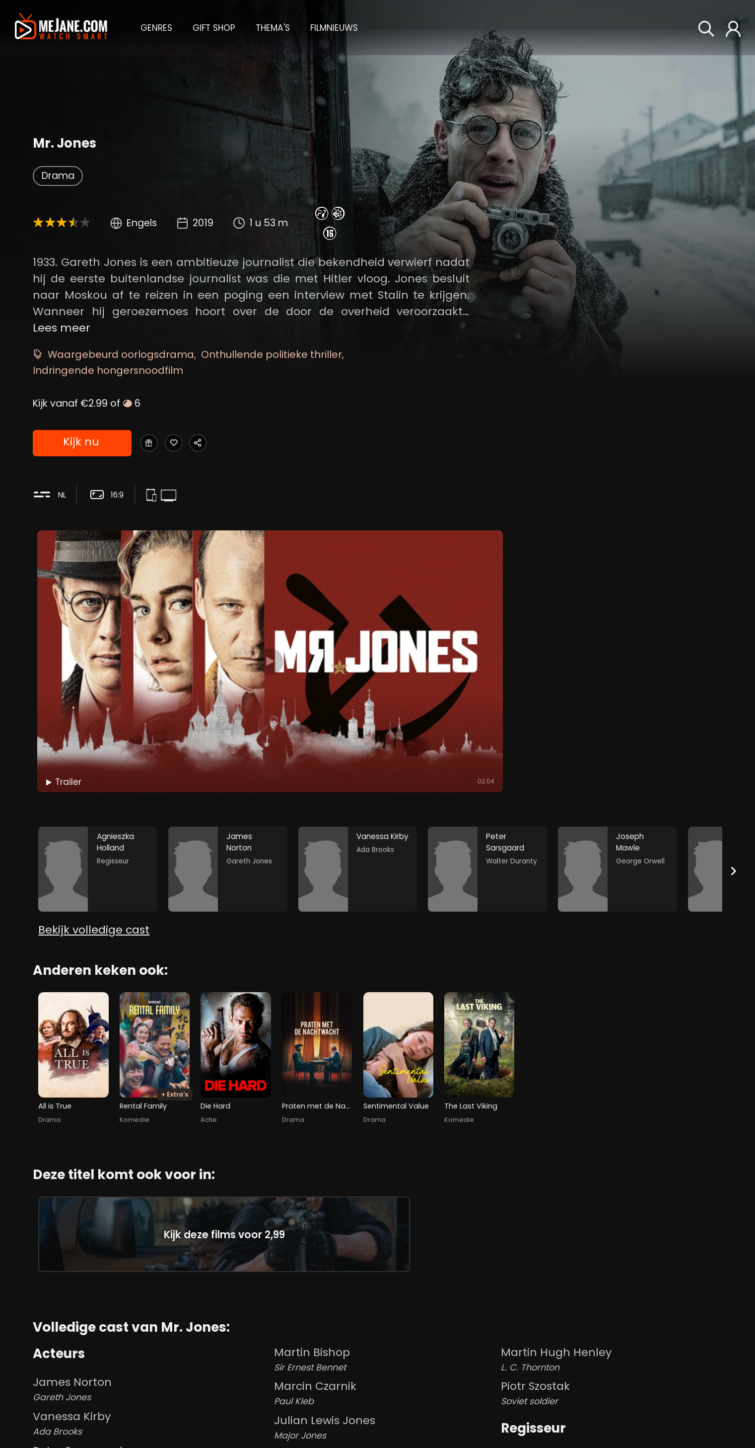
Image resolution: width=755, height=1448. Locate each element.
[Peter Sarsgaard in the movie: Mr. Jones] (487, 740)
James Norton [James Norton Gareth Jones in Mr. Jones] (151, 1314)
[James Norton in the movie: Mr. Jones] (227, 740)
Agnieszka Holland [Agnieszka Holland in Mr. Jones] (552, 1377)
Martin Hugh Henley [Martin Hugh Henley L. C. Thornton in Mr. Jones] (611, 1283)
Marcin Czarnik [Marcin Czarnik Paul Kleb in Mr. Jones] (385, 1318)
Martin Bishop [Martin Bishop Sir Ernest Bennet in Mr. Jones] (385, 1283)
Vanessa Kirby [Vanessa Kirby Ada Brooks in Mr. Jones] (151, 1348)
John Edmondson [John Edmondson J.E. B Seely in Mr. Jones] (385, 1420)
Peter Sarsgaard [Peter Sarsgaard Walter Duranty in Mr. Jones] (151, 1382)
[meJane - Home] (61, 27)
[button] (156, 27)
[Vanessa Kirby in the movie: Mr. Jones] (357, 740)
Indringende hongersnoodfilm (108, 370)
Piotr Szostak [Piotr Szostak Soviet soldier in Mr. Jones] (611, 1318)
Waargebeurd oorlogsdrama (121, 354)
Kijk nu (81, 444)
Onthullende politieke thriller (271, 354)
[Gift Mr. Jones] (153, 443)
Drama (58, 175)
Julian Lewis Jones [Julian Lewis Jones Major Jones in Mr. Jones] (385, 1352)
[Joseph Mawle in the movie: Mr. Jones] (617, 740)
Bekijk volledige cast (93, 813)
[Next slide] (733, 742)
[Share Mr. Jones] (225, 443)
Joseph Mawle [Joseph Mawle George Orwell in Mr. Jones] (151, 1416)
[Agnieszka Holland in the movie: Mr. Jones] (97, 740)
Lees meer (61, 328)
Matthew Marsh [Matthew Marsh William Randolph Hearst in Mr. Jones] (385, 1386)
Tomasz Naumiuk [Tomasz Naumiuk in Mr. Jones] (549, 1430)
